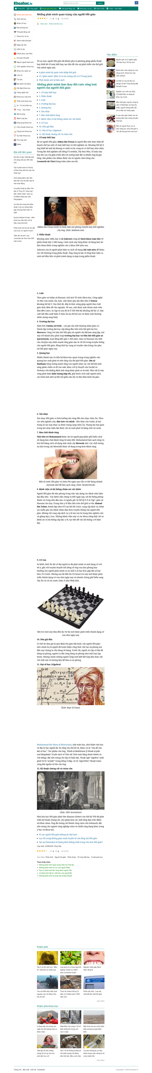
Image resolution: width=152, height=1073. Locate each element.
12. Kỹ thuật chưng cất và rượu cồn (55, 134)
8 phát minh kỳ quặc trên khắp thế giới (57, 72)
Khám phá (43, 24)
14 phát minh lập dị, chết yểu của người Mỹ (55, 873)
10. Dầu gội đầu (46, 126)
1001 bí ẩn (99, 9)
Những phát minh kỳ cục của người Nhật (54, 867)
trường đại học (97, 857)
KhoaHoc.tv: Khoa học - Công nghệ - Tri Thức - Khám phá (25, 3)
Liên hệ (33, 1069)
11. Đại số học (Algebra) (50, 130)
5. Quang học (45, 107)
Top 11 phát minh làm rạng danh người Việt (55, 870)
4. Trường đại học (47, 103)
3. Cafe (42, 99)
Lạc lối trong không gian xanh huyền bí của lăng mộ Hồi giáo (68, 838)
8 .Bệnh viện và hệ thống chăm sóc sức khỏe (60, 118)
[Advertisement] (70, 42)
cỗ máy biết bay (83, 857)
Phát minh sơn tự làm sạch (51, 79)
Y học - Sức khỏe (114, 9)
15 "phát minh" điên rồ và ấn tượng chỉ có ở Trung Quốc (65, 76)
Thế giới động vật (67, 9)
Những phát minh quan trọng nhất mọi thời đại (56, 865)
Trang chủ (20, 8)
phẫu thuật (71, 857)
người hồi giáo (60, 857)
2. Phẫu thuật (45, 96)
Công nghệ (32, 9)
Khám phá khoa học (48, 9)
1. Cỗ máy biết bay (47, 92)
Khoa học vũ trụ (84, 9)
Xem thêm (100, 1001)
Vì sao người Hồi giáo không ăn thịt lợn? (58, 834)
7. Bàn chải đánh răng (49, 115)
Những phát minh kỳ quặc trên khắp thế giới (55, 876)
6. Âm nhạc (44, 111)
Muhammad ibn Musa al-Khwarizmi (54, 744)
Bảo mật (26, 1069)
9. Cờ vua (43, 122)
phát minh (49, 857)
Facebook (41, 1069)
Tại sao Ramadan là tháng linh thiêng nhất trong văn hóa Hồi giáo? (71, 842)
